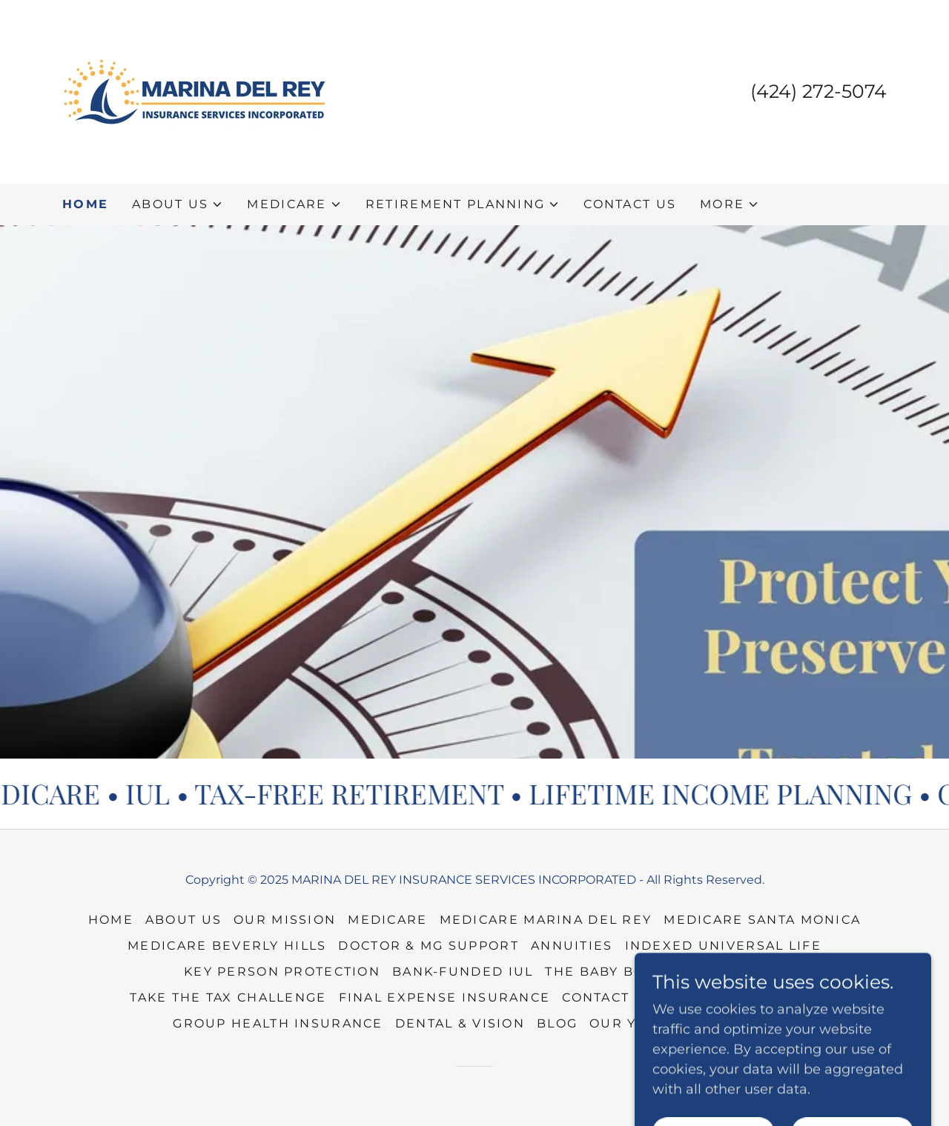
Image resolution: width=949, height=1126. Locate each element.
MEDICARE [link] (387, 920)
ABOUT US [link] (183, 920)
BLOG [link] (557, 1023)
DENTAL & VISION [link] (460, 1023)
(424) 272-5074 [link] (818, 91)
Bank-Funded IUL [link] (462, 972)
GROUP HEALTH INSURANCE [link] (278, 1023)
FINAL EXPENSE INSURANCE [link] (445, 997)
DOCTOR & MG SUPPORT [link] (428, 946)
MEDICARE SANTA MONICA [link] (762, 920)
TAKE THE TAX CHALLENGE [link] (228, 997)
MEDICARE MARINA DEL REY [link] (546, 920)
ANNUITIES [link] (572, 946)
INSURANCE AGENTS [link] (743, 997)
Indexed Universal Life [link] (723, 946)
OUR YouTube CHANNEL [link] (682, 1023)
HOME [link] (85, 204)
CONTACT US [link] (629, 204)
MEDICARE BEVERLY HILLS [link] (227, 946)
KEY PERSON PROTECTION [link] (282, 972)
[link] (194, 91)
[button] (177, 204)
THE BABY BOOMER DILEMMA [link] (655, 972)
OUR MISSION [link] (285, 920)
